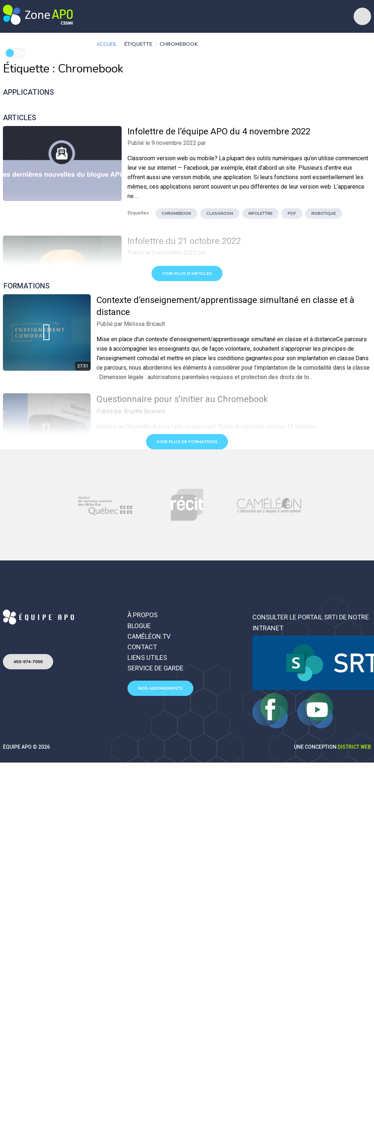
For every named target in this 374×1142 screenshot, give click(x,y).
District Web (354, 747)
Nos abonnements (160, 688)
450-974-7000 (28, 662)
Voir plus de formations (187, 442)
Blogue (139, 626)
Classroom (219, 213)
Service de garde (155, 668)
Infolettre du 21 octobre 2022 (184, 241)
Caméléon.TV (148, 636)
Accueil (107, 44)
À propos (142, 615)
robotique (323, 213)
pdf (292, 213)
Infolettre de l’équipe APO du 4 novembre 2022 (218, 131)
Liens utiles (147, 657)
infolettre (260, 213)
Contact (142, 647)
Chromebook (176, 213)
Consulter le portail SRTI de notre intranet (310, 622)
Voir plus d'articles (187, 273)
